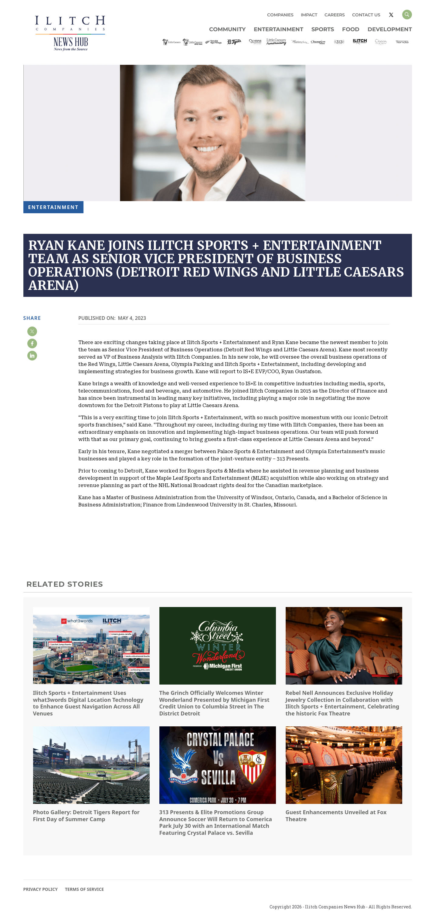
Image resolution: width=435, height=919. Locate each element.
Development (390, 29)
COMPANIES (280, 15)
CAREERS (335, 15)
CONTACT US (366, 15)
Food (350, 29)
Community (227, 29)
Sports (322, 29)
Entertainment (278, 29)
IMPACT (309, 15)
